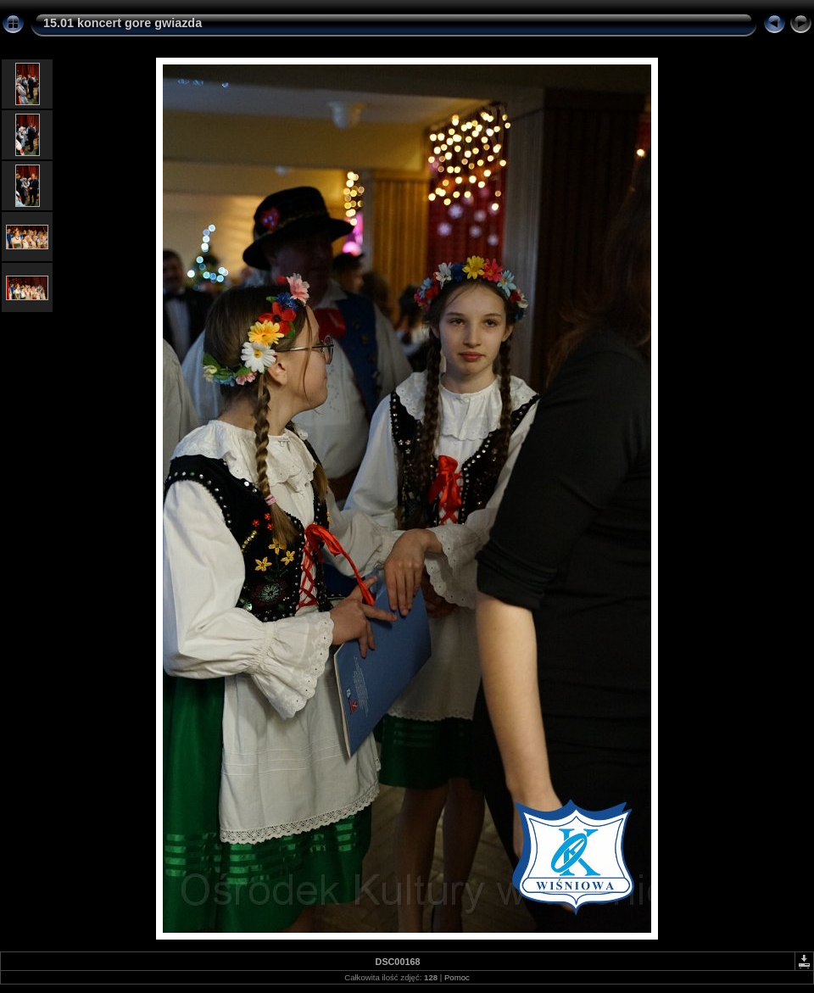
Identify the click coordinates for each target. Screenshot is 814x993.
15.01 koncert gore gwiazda (122, 23)
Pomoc (457, 977)
